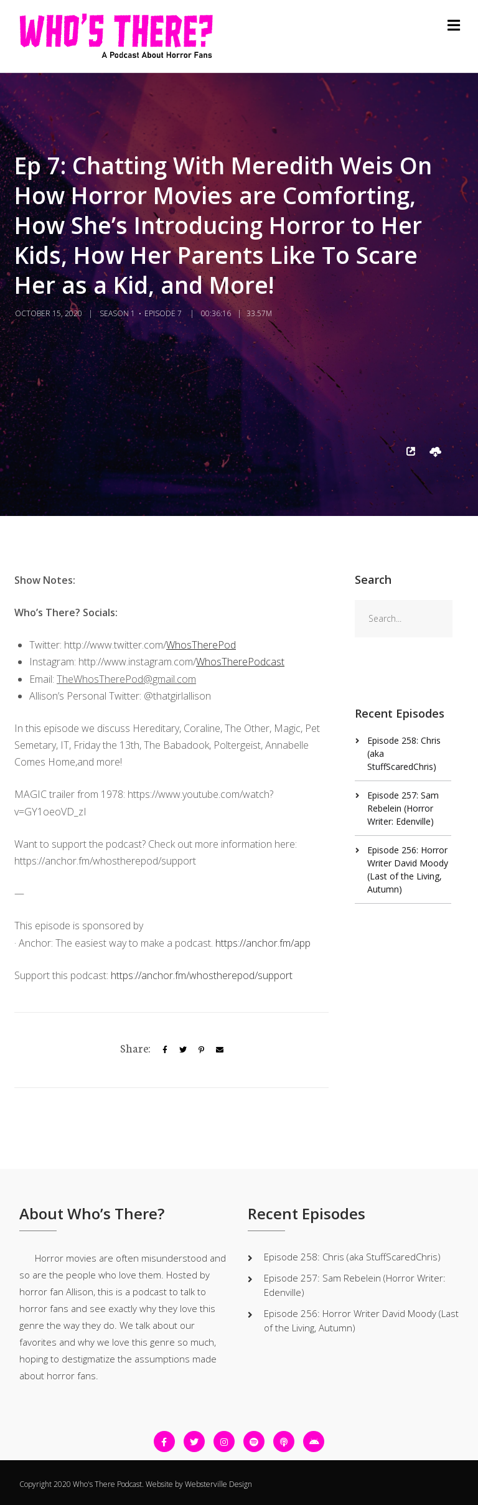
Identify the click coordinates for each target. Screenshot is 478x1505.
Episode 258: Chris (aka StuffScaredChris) (352, 1256)
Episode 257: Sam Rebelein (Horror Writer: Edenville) (403, 808)
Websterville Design (218, 1484)
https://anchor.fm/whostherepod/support (202, 975)
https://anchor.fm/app (263, 943)
